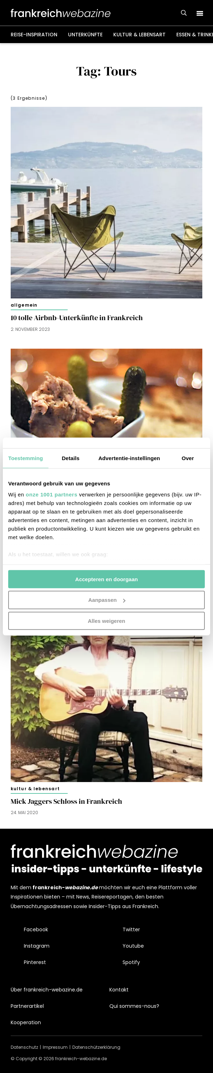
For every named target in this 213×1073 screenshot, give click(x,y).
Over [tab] (188, 458)
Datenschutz (24, 1047)
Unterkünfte (85, 34)
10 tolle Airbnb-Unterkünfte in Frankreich (77, 318)
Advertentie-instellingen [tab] (129, 458)
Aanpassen (106, 600)
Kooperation (26, 1022)
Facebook (36, 929)
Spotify (131, 962)
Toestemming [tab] (25, 458)
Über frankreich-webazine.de (47, 989)
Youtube (133, 945)
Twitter (131, 929)
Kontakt (119, 989)
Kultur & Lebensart (139, 34)
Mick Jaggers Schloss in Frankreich (66, 801)
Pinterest (35, 962)
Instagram (37, 945)
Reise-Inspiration (34, 34)
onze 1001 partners (51, 494)
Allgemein (24, 305)
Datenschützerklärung (96, 1047)
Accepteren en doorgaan (106, 579)
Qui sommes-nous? (134, 1006)
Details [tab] (70, 458)
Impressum (55, 1047)
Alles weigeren (106, 621)
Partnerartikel (27, 1006)
